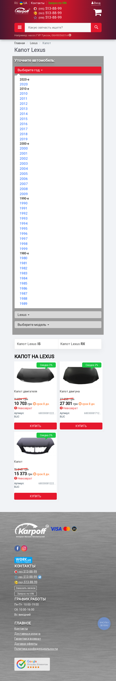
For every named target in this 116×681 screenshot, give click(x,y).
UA (23, 3)
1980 (23, 258)
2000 (24, 148)
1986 (23, 288)
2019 (24, 139)
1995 (23, 228)
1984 (24, 278)
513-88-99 (48, 8)
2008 (24, 189)
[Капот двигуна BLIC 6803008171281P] (81, 375)
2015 (23, 119)
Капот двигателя (25, 391)
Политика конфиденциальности (36, 649)
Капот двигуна (70, 391)
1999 (24, 248)
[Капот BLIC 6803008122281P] (35, 445)
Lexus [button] (23, 314)
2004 (24, 168)
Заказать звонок (25, 588)
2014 (24, 114)
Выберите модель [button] (33, 324)
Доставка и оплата (27, 633)
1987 (23, 293)
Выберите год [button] (30, 70)
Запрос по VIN (57, 3)
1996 (23, 233)
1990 (24, 203)
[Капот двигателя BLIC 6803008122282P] (35, 375)
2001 (24, 153)
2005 (24, 173)
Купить (35, 426)
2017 (24, 129)
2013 (24, 108)
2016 (23, 124)
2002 (24, 158)
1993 (24, 218)
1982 (23, 268)
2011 (23, 98)
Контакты (37, 3)
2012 (24, 103)
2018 (23, 134)
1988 (23, 298)
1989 (23, 303)
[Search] (96, 27)
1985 (23, 283)
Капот (18, 461)
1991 (23, 208)
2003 (24, 163)
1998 (23, 243)
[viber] (17, 548)
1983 (23, 273)
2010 (24, 93)
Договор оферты (25, 644)
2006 (24, 178)
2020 (24, 84)
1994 (24, 223)
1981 (23, 263)
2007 (24, 184)
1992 (24, 213)
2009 (24, 194)
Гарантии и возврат (27, 639)
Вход (96, 3)
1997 (24, 238)
